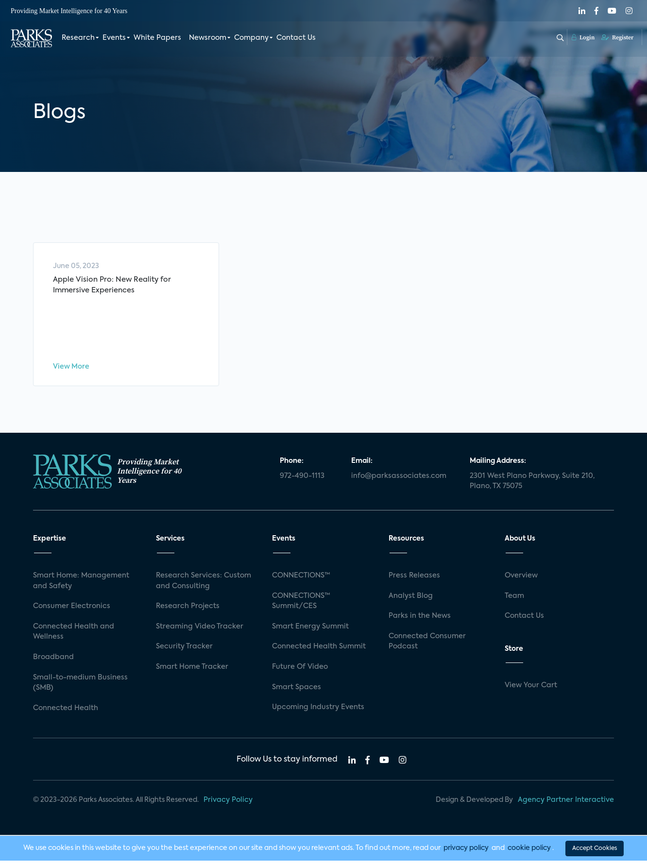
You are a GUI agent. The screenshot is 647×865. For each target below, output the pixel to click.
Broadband (53, 661)
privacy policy (466, 852)
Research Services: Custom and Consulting (203, 585)
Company (251, 37)
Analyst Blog (411, 600)
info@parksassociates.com (398, 480)
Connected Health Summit (319, 651)
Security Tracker (184, 651)
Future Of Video (300, 671)
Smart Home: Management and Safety (81, 585)
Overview (521, 580)
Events (114, 37)
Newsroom (207, 37)
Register (617, 37)
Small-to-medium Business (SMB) (80, 687)
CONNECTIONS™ (301, 580)
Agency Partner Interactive (566, 804)
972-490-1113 (302, 480)
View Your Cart (531, 690)
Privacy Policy (228, 804)
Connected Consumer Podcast (427, 646)
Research (78, 37)
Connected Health (65, 712)
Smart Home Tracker (192, 671)
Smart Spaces (296, 691)
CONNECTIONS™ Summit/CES (301, 605)
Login (583, 37)
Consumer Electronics (71, 610)
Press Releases (414, 580)
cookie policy (529, 852)
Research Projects (188, 610)
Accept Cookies (594, 852)
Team (514, 600)
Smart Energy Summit (310, 631)
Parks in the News (420, 620)
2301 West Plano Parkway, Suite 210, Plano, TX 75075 (532, 485)
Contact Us (296, 37)
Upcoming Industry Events (318, 711)
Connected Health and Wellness (73, 636)
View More (71, 369)
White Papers (157, 37)
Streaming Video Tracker (199, 631)
